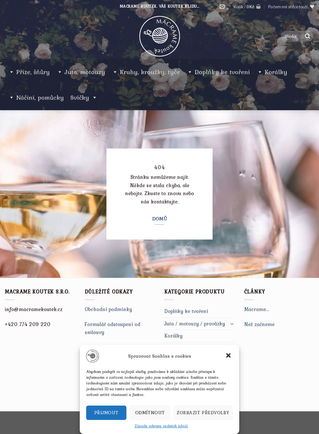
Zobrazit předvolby (203, 412)
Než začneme (259, 324)
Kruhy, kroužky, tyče (150, 72)
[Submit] (307, 36)
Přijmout (106, 412)
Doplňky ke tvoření (222, 72)
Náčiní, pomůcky (40, 97)
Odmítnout (150, 412)
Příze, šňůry (33, 72)
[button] (229, 356)
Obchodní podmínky (108, 309)
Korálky (276, 72)
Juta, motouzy (85, 72)
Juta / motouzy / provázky (194, 323)
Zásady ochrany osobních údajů (161, 426)
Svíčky (83, 97)
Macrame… (256, 309)
